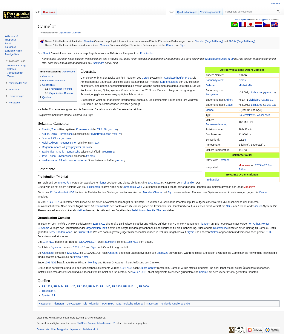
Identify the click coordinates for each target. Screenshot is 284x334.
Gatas (229, 104)
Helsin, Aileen (50, 142)
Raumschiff (109, 241)
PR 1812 (128, 286)
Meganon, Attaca (51, 147)
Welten (215, 232)
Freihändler (146, 53)
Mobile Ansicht (90, 329)
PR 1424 (58, 286)
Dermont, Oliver (51, 138)
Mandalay (244, 165)
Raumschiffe (102, 206)
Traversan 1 (108, 151)
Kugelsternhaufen (174, 77)
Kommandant (84, 129)
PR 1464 (117, 286)
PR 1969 (66, 138)
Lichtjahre (98, 62)
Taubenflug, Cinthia (53, 151)
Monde (210, 109)
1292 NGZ (126, 267)
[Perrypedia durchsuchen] (252, 11)
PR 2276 (95, 143)
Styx (182, 45)
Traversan (152, 303)
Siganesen (57, 247)
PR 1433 (93, 286)
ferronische (66, 133)
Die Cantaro (74, 303)
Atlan (69, 232)
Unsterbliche (220, 227)
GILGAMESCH (87, 241)
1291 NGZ (50, 262)
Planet (46, 53)
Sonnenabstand (169, 81)
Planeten (89, 41)
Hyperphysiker (72, 147)
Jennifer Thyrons (156, 210)
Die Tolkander (91, 303)
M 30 (231, 58)
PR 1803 (86, 147)
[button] (16, 61)
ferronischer (80, 160)
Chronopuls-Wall (132, 186)
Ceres (242, 80)
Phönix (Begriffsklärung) (241, 41)
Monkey (92, 262)
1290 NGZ (73, 252)
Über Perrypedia (59, 329)
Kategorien (45, 303)
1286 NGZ (132, 241)
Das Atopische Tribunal (129, 303)
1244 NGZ (48, 241)
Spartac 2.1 (269, 92)
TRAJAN (102, 129)
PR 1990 (120, 160)
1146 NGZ (53, 202)
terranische (73, 151)
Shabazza (162, 252)
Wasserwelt (263, 115)
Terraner (224, 160)
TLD (268, 232)
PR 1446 (105, 286)
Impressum (75, 329)
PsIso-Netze (81, 256)
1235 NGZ (261, 165)
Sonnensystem (214, 80)
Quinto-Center (147, 267)
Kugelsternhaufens (216, 58)
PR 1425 (70, 286)
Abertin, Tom (49, 129)
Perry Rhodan (57, 232)
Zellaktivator (139, 210)
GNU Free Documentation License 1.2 (96, 323)
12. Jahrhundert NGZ (62, 192)
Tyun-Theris (49, 155)
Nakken (81, 210)
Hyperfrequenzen (101, 133)
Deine (242, 20)
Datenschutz (43, 329)
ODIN (229, 206)
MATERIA (107, 303)
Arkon (228, 99)
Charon (170, 45)
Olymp (190, 232)
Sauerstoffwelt (247, 115)
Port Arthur (254, 223)
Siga (93, 247)
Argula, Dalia (49, 133)
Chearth (113, 252)
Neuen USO (139, 272)
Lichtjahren (93, 186)
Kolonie (203, 272)
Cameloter (48, 252)
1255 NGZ (79, 247)
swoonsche (65, 155)
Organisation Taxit (96, 227)
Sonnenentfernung (216, 124)
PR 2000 (144, 286)
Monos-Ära (64, 182)
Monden (104, 45)
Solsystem (212, 94)
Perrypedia (263, 20)
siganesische (68, 142)
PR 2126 (113, 129)
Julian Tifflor (85, 232)
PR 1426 (82, 286)
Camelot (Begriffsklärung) (209, 41)
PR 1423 (47, 286)
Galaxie (210, 85)
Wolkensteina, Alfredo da (56, 160)
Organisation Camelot (69, 32)
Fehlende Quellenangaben (175, 303)
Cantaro (263, 192)
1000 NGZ (154, 182)
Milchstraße (245, 85)
